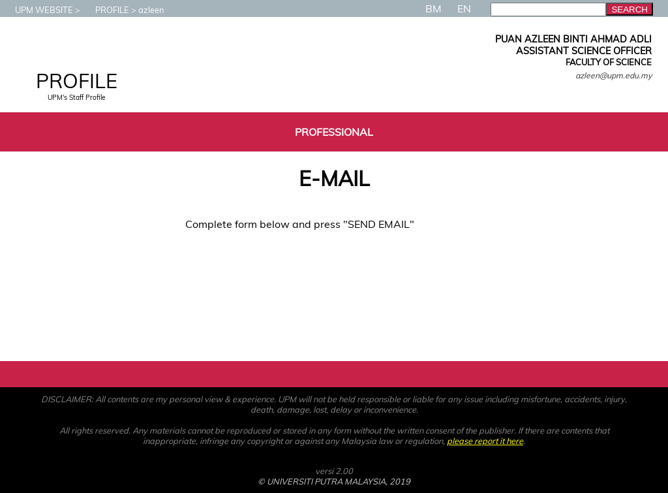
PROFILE (105, 10)
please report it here (485, 441)
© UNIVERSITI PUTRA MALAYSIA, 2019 (334, 481)
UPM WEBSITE (37, 10)
